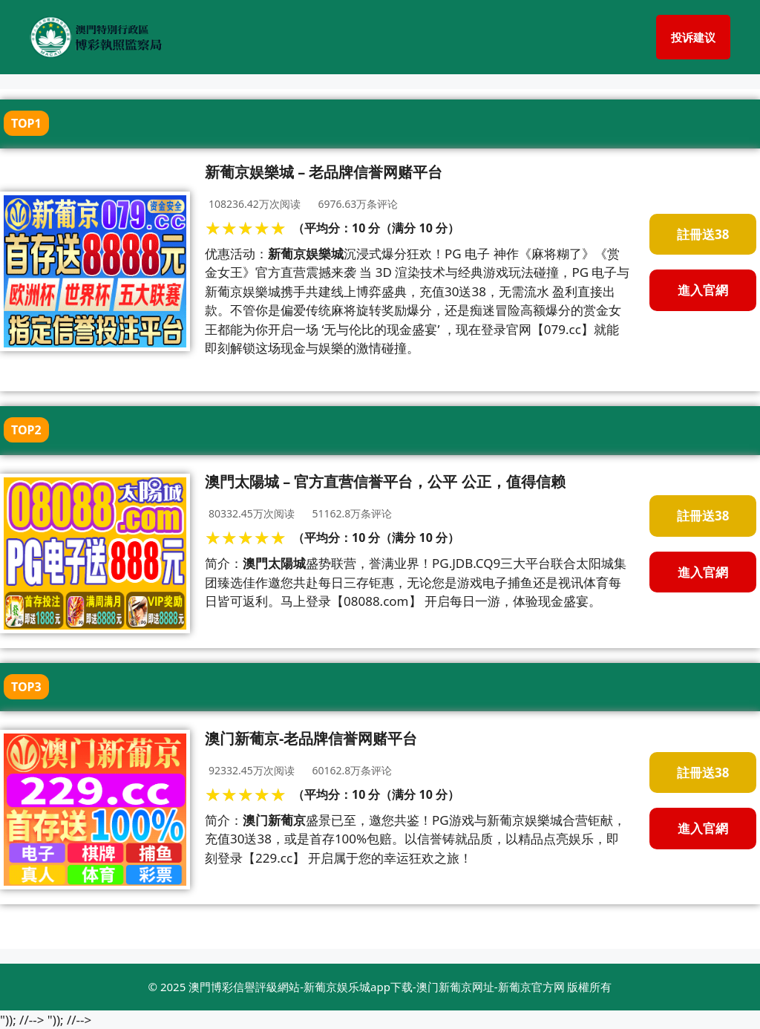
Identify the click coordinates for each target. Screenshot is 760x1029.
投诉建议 (693, 37)
